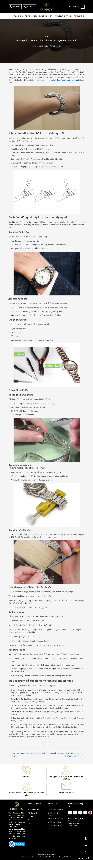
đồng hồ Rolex (15, 77)
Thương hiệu (31, 16)
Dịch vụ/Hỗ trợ (33, 809)
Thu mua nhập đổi (63, 16)
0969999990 (15, 6)
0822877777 (29, 6)
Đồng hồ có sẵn (46, 16)
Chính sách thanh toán (56, 809)
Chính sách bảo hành (55, 819)
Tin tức (46, 36)
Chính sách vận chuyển (53, 814)
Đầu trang (83, 858)
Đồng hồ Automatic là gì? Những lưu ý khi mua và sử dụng (65, 754)
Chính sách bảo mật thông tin (55, 826)
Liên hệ (31, 820)
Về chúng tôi (32, 813)
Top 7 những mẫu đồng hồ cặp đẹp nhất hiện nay (29, 754)
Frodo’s (27, 731)
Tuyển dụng (79, 16)
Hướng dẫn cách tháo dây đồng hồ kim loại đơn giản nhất (49, 675)
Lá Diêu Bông (56, 46)
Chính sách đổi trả (54, 822)
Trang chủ (18, 16)
